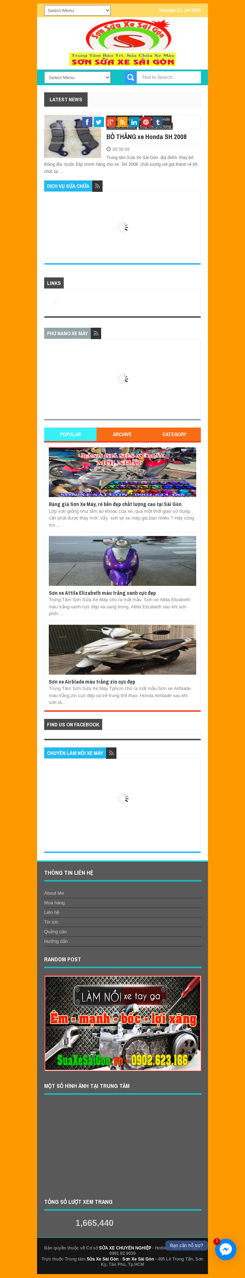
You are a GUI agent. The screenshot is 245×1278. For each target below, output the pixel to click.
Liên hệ (51, 912)
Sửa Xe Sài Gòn (102, 1259)
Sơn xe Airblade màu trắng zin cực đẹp (92, 681)
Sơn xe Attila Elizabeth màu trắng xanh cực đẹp (102, 593)
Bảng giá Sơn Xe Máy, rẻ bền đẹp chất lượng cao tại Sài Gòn (115, 504)
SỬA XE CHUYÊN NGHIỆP (125, 1248)
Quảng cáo (55, 931)
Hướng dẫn (56, 941)
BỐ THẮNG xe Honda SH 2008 (146, 136)
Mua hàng (54, 902)
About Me (54, 893)
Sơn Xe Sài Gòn (138, 1259)
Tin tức (51, 922)
